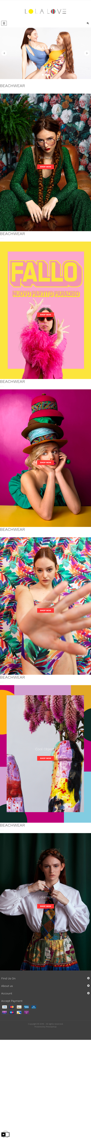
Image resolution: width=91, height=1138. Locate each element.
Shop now (45, 167)
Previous (4, 53)
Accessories (45, 453)
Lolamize (45, 897)
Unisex (45, 306)
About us (7, 986)
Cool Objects (45, 749)
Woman (46, 158)
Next (87, 53)
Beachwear (45, 601)
